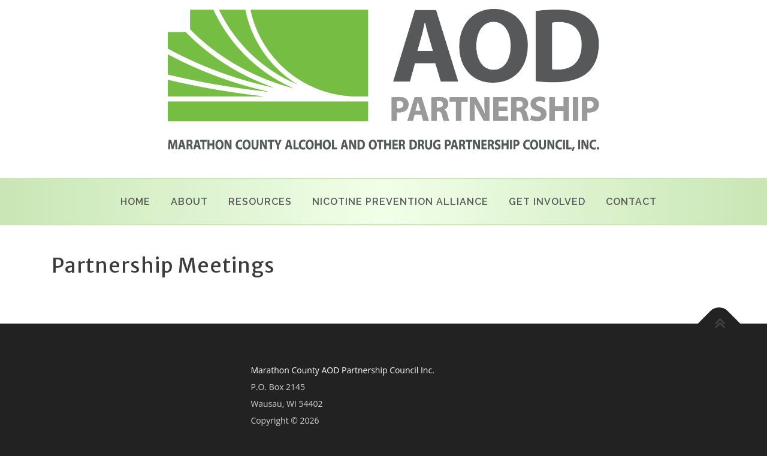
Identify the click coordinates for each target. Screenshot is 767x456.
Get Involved (547, 201)
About (189, 201)
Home (135, 201)
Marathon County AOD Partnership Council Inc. (342, 370)
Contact (631, 201)
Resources (260, 201)
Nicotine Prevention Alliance (400, 201)
